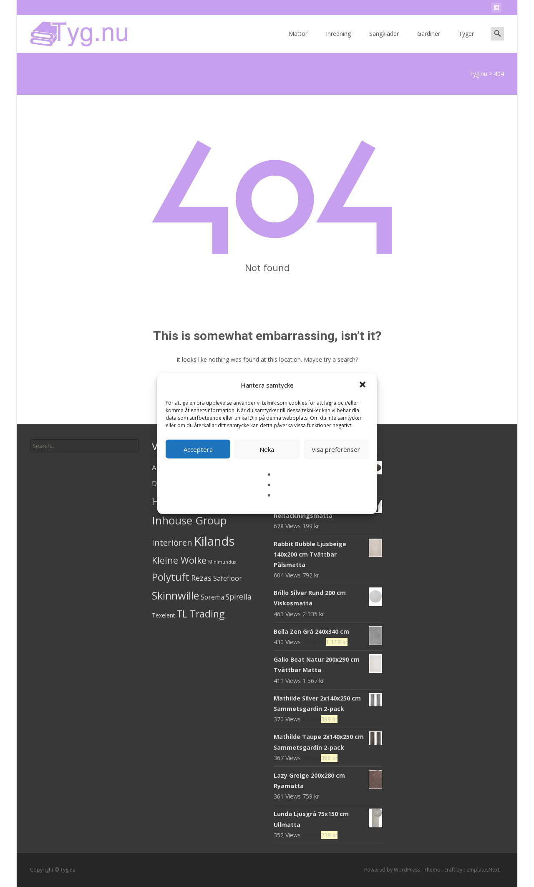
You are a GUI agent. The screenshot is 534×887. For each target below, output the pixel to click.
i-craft (448, 869)
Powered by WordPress (392, 869)
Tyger (466, 41)
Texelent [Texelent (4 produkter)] (163, 615)
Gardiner (428, 41)
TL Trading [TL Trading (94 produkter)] (200, 613)
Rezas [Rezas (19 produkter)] (201, 578)
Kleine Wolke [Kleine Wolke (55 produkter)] (179, 560)
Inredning (338, 41)
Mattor (298, 41)
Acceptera (198, 449)
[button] (363, 385)
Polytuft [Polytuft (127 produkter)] (170, 577)
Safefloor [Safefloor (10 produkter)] (227, 578)
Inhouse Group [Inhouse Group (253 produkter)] (189, 520)
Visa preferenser (336, 449)
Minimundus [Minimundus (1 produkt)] (222, 562)
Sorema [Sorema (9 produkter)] (212, 597)
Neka (266, 449)
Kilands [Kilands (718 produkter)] (214, 541)
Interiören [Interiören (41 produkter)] (172, 542)
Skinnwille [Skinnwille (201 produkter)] (175, 595)
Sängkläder (384, 41)
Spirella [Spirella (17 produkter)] (239, 597)
